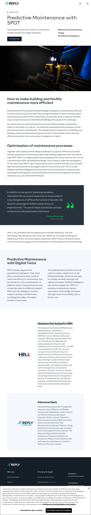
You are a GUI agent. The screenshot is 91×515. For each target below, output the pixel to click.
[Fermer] (88, 488)
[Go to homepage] (11, 3)
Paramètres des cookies (31, 510)
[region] (45, 500)
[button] (14, 39)
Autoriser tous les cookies (59, 510)
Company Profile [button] (13, 477)
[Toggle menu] (87, 3)
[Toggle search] (80, 3)
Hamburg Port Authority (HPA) (55, 323)
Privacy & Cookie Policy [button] (46, 477)
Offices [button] (9, 482)
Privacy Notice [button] (46, 482)
